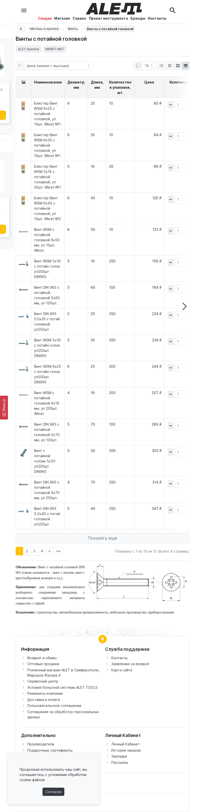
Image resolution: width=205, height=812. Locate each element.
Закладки (119, 756)
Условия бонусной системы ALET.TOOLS (62, 687)
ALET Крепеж (28, 49)
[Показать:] (149, 66)
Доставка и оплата (43, 699)
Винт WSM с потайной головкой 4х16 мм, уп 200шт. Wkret (46, 403)
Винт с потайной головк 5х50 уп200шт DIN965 (44, 461)
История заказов (126, 750)
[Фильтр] (4, 407)
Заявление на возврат (130, 664)
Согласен (53, 792)
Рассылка (119, 762)
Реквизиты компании (45, 693)
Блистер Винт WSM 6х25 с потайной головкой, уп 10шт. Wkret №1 (47, 113)
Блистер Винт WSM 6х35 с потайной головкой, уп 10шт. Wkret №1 (47, 145)
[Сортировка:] (58, 66)
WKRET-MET (54, 49)
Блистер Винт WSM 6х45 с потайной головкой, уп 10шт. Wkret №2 (47, 208)
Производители (40, 744)
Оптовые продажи (43, 664)
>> (58, 551)
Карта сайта (121, 670)
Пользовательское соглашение (54, 705)
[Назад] (21, 29)
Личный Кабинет (125, 744)
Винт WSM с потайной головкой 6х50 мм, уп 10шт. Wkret (47, 239)
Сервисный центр (42, 681)
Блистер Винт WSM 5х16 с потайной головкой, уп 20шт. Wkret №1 (47, 176)
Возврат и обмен (42, 658)
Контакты (119, 658)
